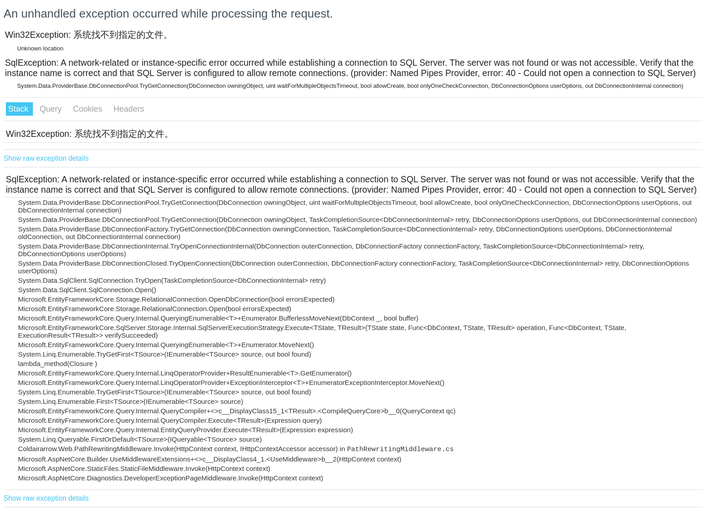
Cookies (88, 108)
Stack (19, 108)
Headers (128, 108)
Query (52, 108)
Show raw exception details (46, 158)
